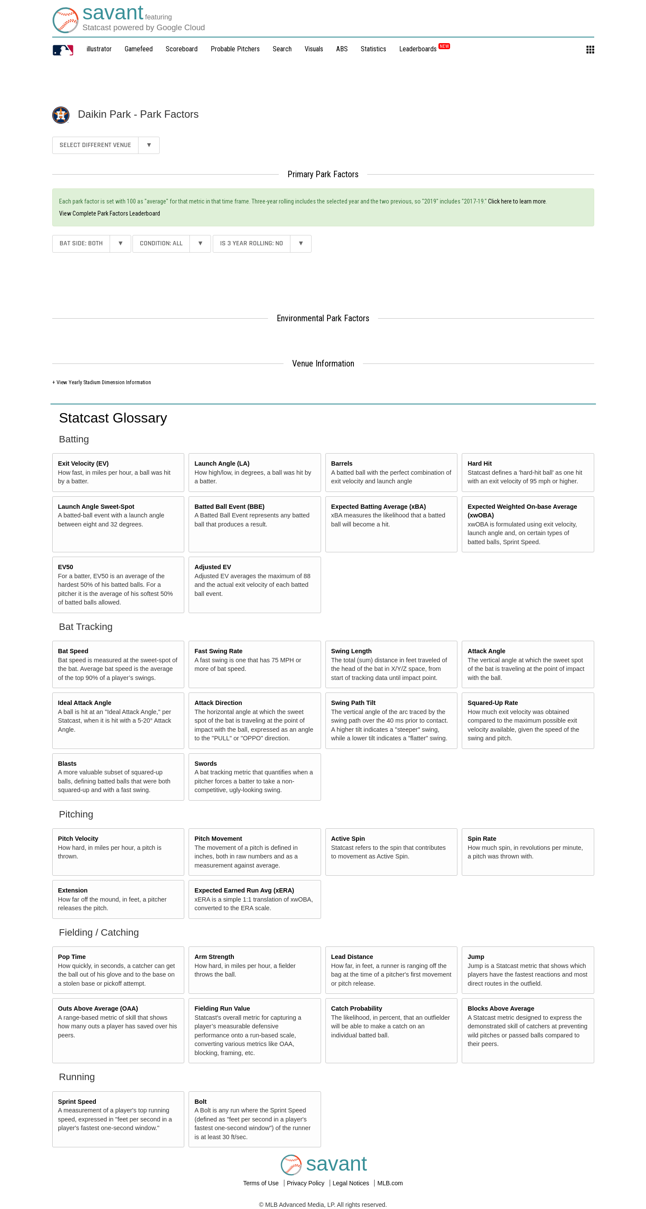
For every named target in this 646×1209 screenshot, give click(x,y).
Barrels (342, 463)
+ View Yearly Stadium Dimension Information (101, 382)
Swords (206, 763)
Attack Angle (486, 651)
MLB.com (390, 1183)
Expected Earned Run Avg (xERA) (244, 890)
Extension (73, 890)
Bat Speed (73, 651)
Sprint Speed (77, 1101)
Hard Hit (480, 463)
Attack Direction (218, 702)
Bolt (201, 1101)
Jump (476, 956)
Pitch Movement (218, 838)
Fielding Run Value (222, 1008)
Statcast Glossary (113, 418)
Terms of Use (261, 1183)
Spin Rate (482, 838)
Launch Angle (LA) (222, 463)
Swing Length (351, 651)
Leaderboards (424, 49)
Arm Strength (214, 956)
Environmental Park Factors (323, 318)
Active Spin (348, 838)
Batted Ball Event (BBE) (230, 506)
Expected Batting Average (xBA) (378, 506)
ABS (342, 49)
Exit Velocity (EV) (83, 463)
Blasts (67, 763)
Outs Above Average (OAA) (98, 1008)
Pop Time (72, 956)
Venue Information (323, 363)
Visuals (314, 49)
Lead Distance (352, 956)
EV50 (65, 567)
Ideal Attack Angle (84, 702)
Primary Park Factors (323, 174)
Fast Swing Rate (219, 651)
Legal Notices (352, 1183)
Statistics (373, 49)
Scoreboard (182, 49)
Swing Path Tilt (353, 702)
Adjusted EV (213, 567)
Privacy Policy (306, 1183)
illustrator (99, 49)
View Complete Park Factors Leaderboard (109, 213)
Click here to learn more (517, 201)
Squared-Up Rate (493, 702)
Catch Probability (356, 1008)
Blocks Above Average (501, 1008)
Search (282, 49)
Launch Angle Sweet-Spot (96, 506)
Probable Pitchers (235, 49)
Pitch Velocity (78, 838)
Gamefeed (139, 49)
